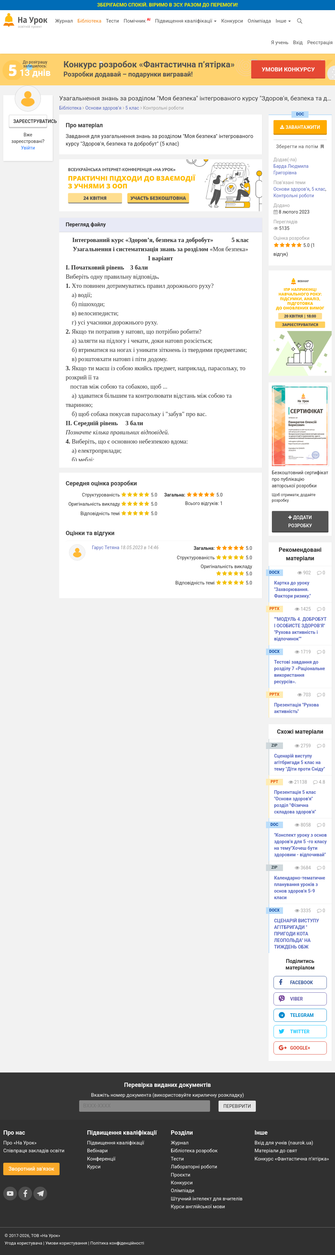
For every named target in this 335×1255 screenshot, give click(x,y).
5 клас (318, 189)
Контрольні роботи (293, 195)
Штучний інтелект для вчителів (206, 1199)
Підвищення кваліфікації (186, 21)
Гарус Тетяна (106, 547)
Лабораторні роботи (194, 1167)
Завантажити (300, 127)
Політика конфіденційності (117, 1243)
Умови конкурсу (288, 69)
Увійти (28, 147)
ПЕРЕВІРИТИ (237, 1106)
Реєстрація (320, 42)
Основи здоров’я (291, 189)
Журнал (64, 21)
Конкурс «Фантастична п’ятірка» (292, 1159)
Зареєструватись (30, 121)
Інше (283, 21)
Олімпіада (259, 21)
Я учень (279, 42)
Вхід (298, 42)
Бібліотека (89, 21)
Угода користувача (23, 1243)
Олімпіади (182, 1191)
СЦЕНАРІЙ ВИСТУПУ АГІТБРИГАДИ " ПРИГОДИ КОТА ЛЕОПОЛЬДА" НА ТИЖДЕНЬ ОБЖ (296, 934)
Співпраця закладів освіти (33, 1151)
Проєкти (180, 1175)
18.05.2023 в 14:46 (139, 547)
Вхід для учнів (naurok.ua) (284, 1143)
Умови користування (66, 1243)
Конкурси (232, 21)
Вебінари (97, 1151)
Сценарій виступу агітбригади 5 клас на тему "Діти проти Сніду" (299, 762)
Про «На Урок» (20, 1143)
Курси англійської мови (198, 1207)
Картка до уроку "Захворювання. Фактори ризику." (292, 589)
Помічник (137, 20)
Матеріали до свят (276, 1151)
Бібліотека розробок (194, 1151)
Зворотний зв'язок (31, 1169)
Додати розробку (300, 521)
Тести (112, 21)
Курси (93, 1167)
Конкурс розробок (149, 64)
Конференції (101, 1159)
